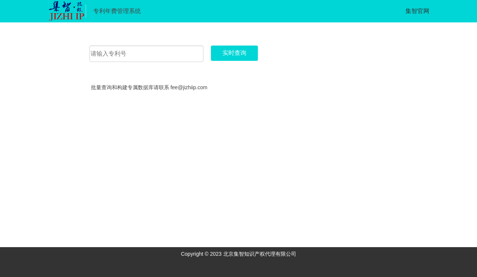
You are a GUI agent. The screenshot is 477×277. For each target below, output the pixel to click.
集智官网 (417, 11)
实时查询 (234, 53)
